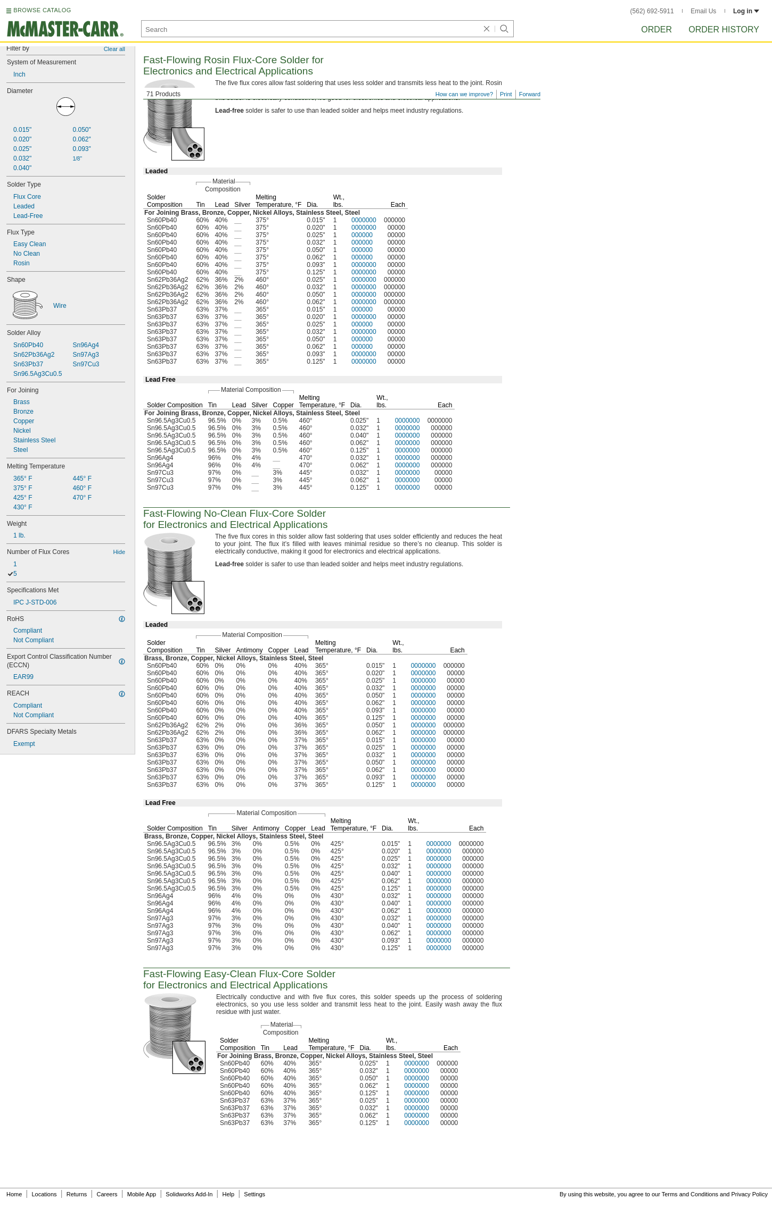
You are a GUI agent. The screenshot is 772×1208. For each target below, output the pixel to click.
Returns (77, 1194)
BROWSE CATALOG (42, 10)
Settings (254, 1194)
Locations (44, 1194)
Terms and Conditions (690, 1194)
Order (656, 29)
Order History (723, 29)
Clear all (114, 49)
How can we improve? (464, 94)
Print (506, 94)
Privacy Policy (750, 1194)
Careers (106, 1194)
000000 (362, 235)
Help (229, 1194)
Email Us (703, 11)
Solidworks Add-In (189, 1194)
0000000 (363, 220)
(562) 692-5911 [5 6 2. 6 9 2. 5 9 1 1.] (652, 11)
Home (14, 1194)
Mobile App (141, 1194)
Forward (529, 94)
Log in (746, 11)
